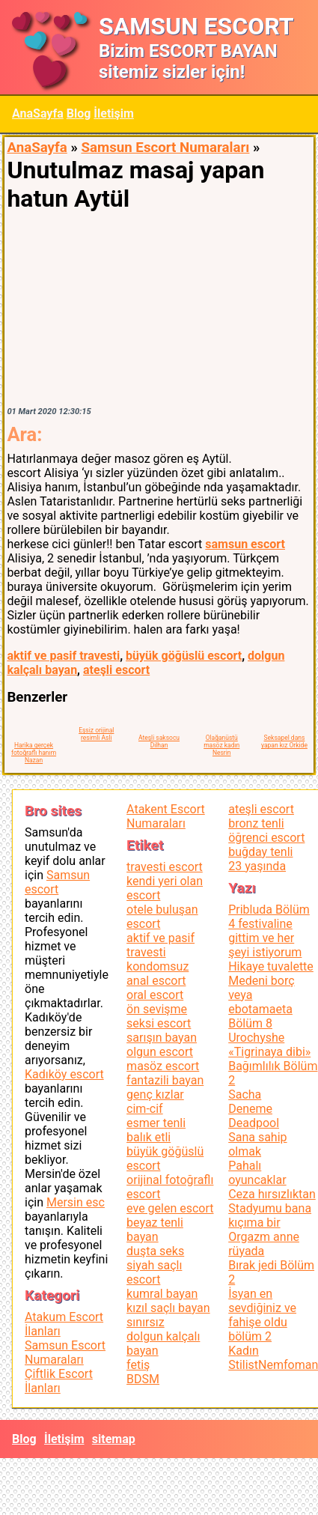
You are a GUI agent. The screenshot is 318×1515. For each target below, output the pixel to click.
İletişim (114, 113)
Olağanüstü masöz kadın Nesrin (221, 745)
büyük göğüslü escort (184, 656)
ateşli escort (116, 670)
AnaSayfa (38, 113)
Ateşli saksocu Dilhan (159, 741)
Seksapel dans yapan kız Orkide (284, 741)
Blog (79, 113)
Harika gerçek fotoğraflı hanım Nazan (33, 752)
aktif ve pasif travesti (63, 656)
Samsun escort (57, 882)
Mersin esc (75, 1202)
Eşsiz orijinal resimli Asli (96, 733)
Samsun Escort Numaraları (165, 147)
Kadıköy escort (64, 1074)
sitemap (113, 1439)
